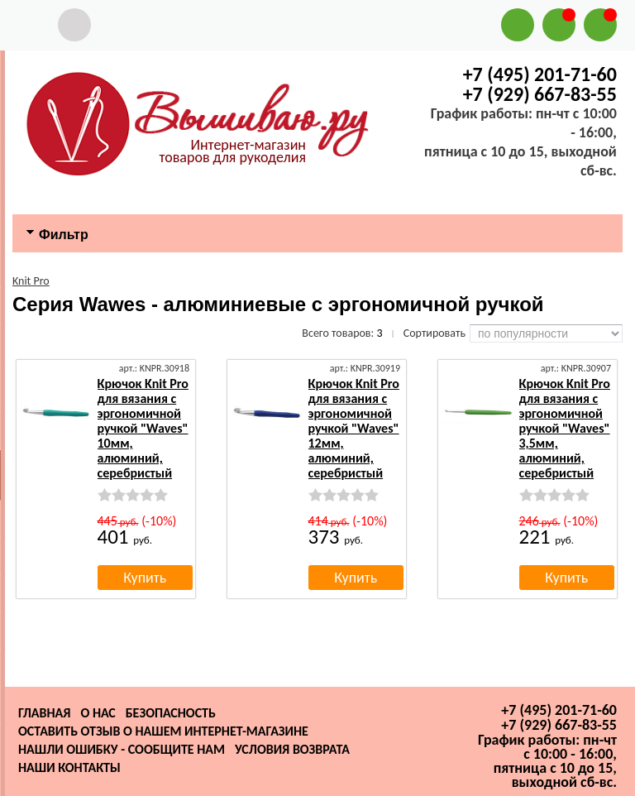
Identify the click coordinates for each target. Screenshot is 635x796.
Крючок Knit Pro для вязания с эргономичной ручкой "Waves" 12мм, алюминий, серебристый (353, 428)
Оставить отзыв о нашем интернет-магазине (163, 731)
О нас (97, 713)
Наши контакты (69, 767)
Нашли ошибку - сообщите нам (121, 749)
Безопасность (171, 713)
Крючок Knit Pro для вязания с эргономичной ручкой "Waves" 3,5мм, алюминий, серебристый (564, 428)
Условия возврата (292, 749)
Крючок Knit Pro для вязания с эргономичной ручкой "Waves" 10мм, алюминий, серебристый (143, 428)
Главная (44, 713)
